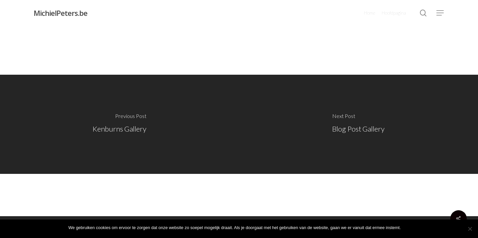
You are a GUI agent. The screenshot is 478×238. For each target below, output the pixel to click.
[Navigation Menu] (440, 13)
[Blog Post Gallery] (358, 124)
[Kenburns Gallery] (119, 124)
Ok (407, 227)
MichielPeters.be (60, 13)
